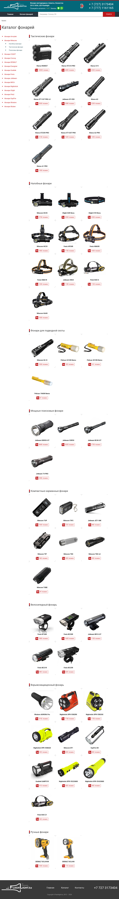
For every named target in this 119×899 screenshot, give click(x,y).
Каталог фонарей (26, 14)
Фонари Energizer (10, 66)
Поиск (109, 14)
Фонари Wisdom (10, 102)
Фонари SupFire (10, 98)
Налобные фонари (15, 44)
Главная (10, 14)
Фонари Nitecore (10, 40)
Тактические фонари (16, 47)
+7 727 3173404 (105, 888)
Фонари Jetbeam (10, 78)
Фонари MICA (9, 82)
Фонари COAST (10, 54)
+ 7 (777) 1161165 (101, 8)
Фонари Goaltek (10, 70)
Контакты (79, 888)
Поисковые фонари (15, 50)
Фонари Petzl (9, 94)
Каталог (4, 20)
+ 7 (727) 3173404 (101, 4)
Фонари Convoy (10, 58)
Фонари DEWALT (10, 62)
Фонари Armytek (10, 36)
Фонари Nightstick (11, 86)
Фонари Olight (9, 90)
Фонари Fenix (9, 74)
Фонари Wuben (10, 106)
